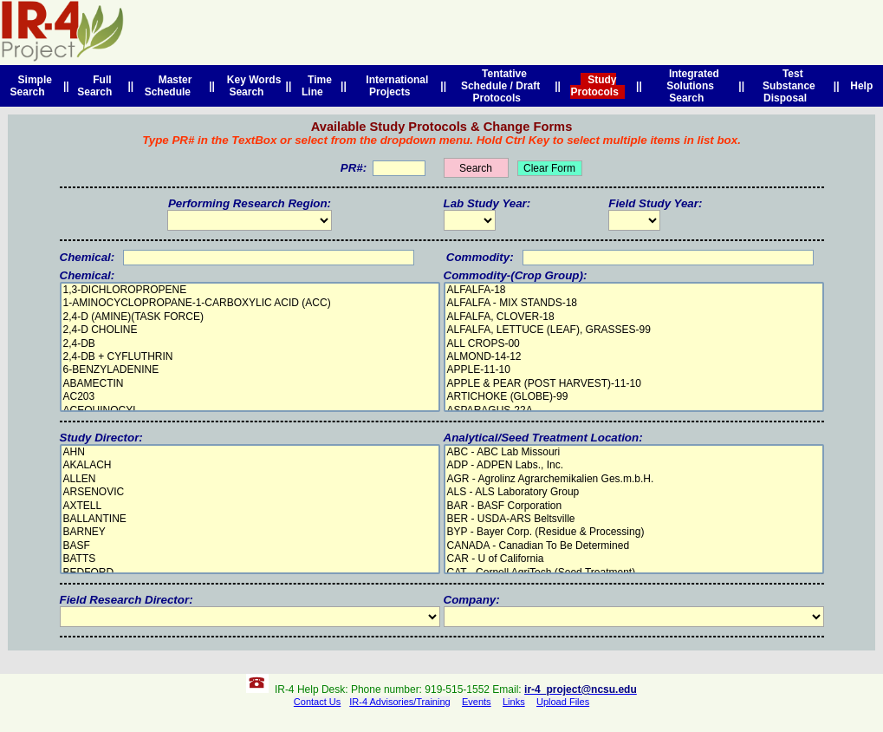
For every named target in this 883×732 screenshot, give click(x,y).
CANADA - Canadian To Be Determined (633, 545)
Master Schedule (171, 86)
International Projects (394, 86)
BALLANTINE (250, 519)
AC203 (250, 396)
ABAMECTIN (250, 383)
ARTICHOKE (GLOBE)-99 (633, 396)
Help (862, 86)
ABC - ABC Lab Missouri (633, 452)
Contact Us (317, 701)
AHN (250, 452)
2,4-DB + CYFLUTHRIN (250, 356)
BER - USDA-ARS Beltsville (633, 519)
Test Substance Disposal (789, 86)
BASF (250, 545)
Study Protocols (597, 86)
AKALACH (250, 465)
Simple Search (31, 86)
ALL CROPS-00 (633, 343)
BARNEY (250, 532)
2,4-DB (250, 343)
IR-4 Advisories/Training (399, 701)
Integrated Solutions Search (691, 86)
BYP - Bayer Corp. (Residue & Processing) (633, 532)
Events (476, 701)
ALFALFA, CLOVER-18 (633, 317)
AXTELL (250, 506)
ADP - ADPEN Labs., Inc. (633, 465)
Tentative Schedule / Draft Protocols (500, 86)
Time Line (317, 86)
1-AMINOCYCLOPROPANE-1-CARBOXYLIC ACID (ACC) (250, 303)
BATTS (250, 558)
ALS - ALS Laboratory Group (633, 492)
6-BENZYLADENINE (250, 369)
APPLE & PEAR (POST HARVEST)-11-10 (633, 383)
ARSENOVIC (250, 492)
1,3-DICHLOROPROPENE (250, 290)
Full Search (97, 86)
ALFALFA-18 (633, 290)
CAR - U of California (633, 558)
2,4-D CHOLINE (250, 330)
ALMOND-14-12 (633, 356)
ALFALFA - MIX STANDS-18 (633, 303)
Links (514, 701)
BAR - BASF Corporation (633, 506)
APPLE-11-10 (633, 369)
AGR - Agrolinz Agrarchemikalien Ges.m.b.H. (633, 479)
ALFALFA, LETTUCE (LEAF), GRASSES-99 (633, 330)
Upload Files (562, 701)
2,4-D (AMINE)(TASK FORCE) (250, 317)
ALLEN (250, 479)
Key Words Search (251, 86)
